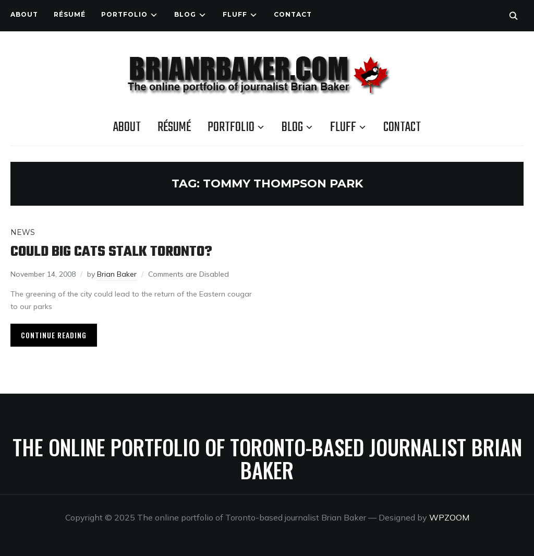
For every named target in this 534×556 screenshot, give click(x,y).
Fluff (235, 14)
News (22, 232)
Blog (185, 14)
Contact (293, 14)
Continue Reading (54, 334)
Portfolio (124, 14)
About (24, 14)
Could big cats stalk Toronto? (111, 252)
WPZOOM (449, 517)
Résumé (70, 14)
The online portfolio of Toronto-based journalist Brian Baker (267, 458)
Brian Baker (117, 274)
